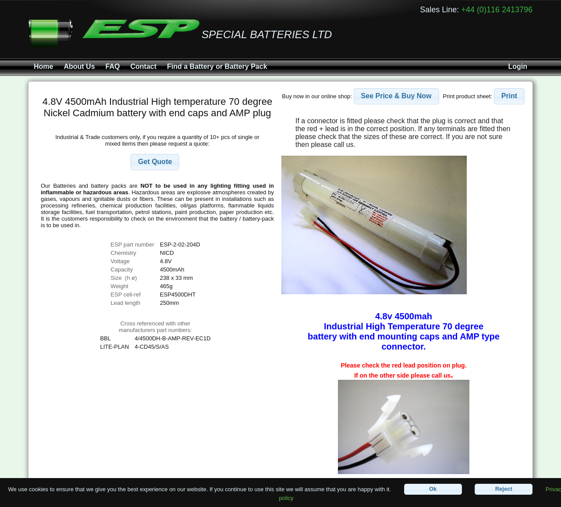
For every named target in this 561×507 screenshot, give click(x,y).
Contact (143, 66)
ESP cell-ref (125, 294)
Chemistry (123, 253)
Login (517, 66)
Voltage (119, 261)
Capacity (121, 269)
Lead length (125, 303)
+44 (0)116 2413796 (497, 9)
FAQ (113, 66)
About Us (79, 66)
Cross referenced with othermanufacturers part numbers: (155, 326)
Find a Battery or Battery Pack (217, 66)
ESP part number (132, 244)
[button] (155, 162)
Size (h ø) (123, 278)
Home (43, 66)
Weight (119, 286)
